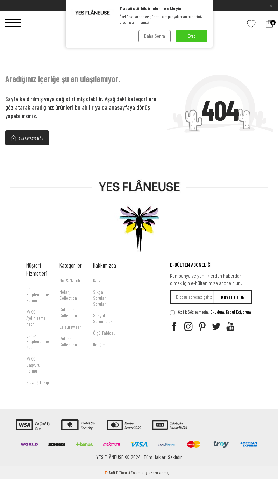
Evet (191, 36)
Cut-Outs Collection (68, 312)
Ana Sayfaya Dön (27, 137)
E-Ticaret (123, 472)
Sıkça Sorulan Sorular (100, 298)
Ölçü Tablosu (104, 333)
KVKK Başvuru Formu (33, 365)
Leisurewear (70, 327)
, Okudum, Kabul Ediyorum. (210, 312)
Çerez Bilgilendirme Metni (37, 341)
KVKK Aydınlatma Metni (36, 318)
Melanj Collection (68, 295)
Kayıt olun (233, 297)
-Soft (110, 472)
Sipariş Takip (37, 382)
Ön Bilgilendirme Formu (37, 294)
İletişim (99, 344)
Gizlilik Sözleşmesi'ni (193, 312)
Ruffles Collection (68, 341)
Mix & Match (69, 280)
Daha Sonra (154, 36)
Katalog (100, 280)
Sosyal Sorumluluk (103, 318)
